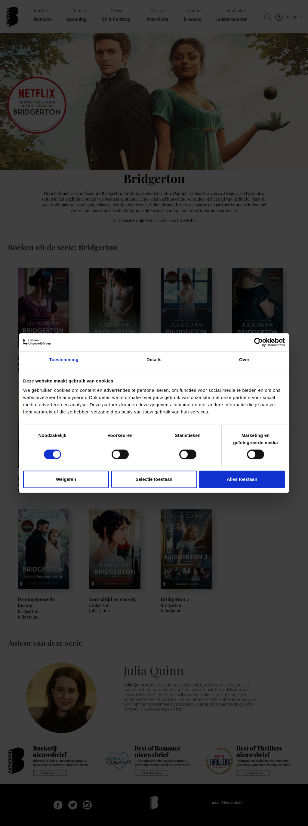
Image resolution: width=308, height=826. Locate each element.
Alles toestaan (242, 479)
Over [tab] (244, 359)
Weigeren (66, 479)
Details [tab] (154, 359)
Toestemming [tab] (64, 359)
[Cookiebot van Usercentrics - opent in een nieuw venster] (258, 342)
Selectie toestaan (154, 479)
